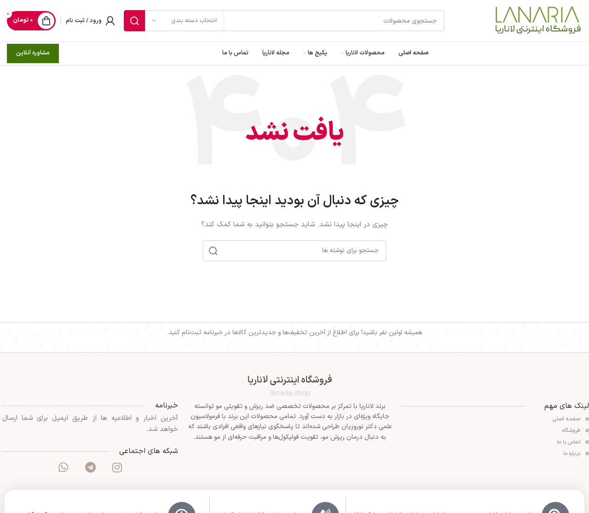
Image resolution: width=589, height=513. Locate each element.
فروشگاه (575, 430)
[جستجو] (284, 20)
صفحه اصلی (571, 419)
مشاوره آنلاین (33, 53)
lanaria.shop (290, 393)
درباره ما (576, 453)
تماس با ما (573, 442)
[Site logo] (537, 20)
